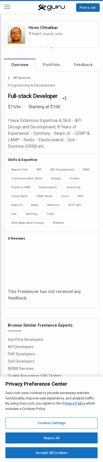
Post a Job (88, 7)
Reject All (51, 438)
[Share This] (64, 97)
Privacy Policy (73, 403)
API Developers (21, 347)
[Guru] (51, 7)
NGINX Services (21, 368)
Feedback (83, 64)
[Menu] (7, 8)
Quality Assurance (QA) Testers (34, 376)
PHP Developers (21, 354)
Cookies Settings (51, 423)
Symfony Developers (25, 339)
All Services (19, 78)
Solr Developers (21, 361)
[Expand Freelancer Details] (51, 47)
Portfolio (51, 64)
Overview (20, 64)
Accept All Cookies (51, 453)
